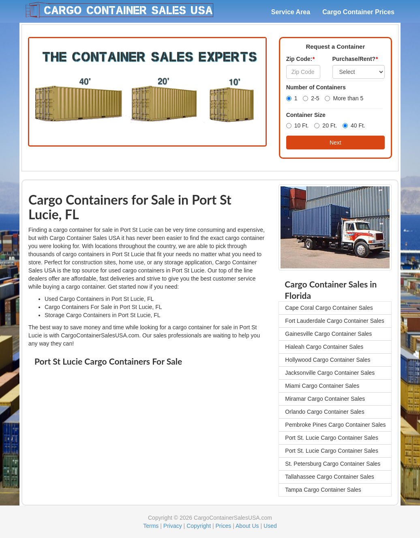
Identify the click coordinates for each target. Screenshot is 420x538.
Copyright (198, 526)
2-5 (311, 98)
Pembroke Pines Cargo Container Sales (335, 424)
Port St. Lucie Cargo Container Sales (331, 437)
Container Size (306, 115)
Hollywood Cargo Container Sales (327, 360)
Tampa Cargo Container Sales (323, 489)
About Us (247, 526)
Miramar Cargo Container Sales (325, 398)
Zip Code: (300, 59)
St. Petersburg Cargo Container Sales (332, 463)
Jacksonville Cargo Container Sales (330, 372)
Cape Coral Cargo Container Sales (329, 308)
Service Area (290, 12)
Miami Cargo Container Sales (322, 385)
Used (270, 526)
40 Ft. (354, 125)
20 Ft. (325, 125)
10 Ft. (297, 125)
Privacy (172, 526)
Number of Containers (316, 87)
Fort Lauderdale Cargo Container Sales (334, 321)
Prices (223, 526)
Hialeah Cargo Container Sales (324, 347)
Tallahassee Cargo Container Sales (329, 476)
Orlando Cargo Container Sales (324, 411)
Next (335, 142)
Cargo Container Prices (358, 12)
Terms (151, 526)
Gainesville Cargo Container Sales (328, 334)
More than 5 (344, 98)
